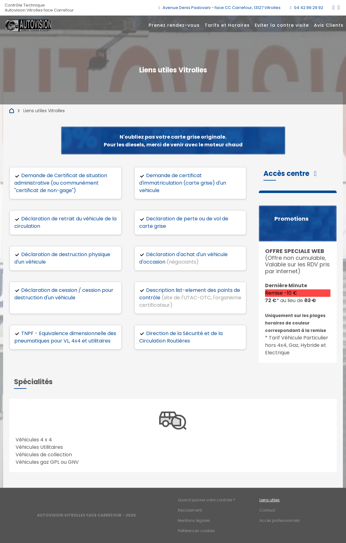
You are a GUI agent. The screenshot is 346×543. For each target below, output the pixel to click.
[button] (289, 173)
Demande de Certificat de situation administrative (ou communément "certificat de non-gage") (60, 183)
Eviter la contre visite (282, 25)
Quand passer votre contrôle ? (206, 500)
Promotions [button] (291, 218)
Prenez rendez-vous (174, 25)
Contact (267, 510)
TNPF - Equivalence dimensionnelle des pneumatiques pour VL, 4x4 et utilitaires (65, 337)
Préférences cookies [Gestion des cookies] (196, 530)
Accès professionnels (279, 520)
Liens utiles (269, 500)
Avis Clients (329, 25)
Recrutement (190, 510)
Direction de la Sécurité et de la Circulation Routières (181, 337)
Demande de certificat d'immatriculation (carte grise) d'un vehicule (182, 183)
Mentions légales (194, 520)
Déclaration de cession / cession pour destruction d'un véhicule (63, 294)
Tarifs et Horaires (227, 25)
